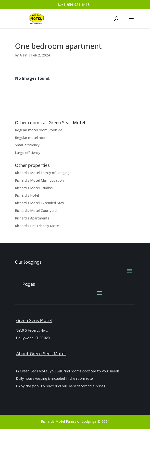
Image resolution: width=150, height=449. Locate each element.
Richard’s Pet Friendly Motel (37, 225)
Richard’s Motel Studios (34, 188)
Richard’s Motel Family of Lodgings (43, 172)
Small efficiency (27, 145)
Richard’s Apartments (32, 218)
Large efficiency (27, 152)
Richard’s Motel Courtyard (36, 210)
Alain (23, 55)
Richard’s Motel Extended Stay (39, 203)
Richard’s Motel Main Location (39, 180)
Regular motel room (31, 137)
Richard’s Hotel (27, 195)
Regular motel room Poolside (38, 130)
